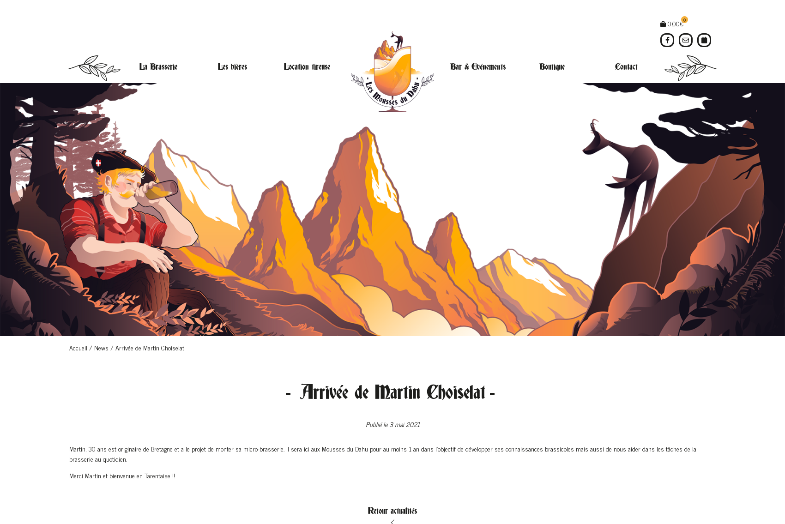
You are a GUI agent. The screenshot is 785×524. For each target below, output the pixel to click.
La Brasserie (158, 67)
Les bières (232, 67)
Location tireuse (307, 67)
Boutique (552, 67)
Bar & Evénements (478, 67)
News (101, 347)
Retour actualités (392, 511)
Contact (626, 67)
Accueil (78, 347)
